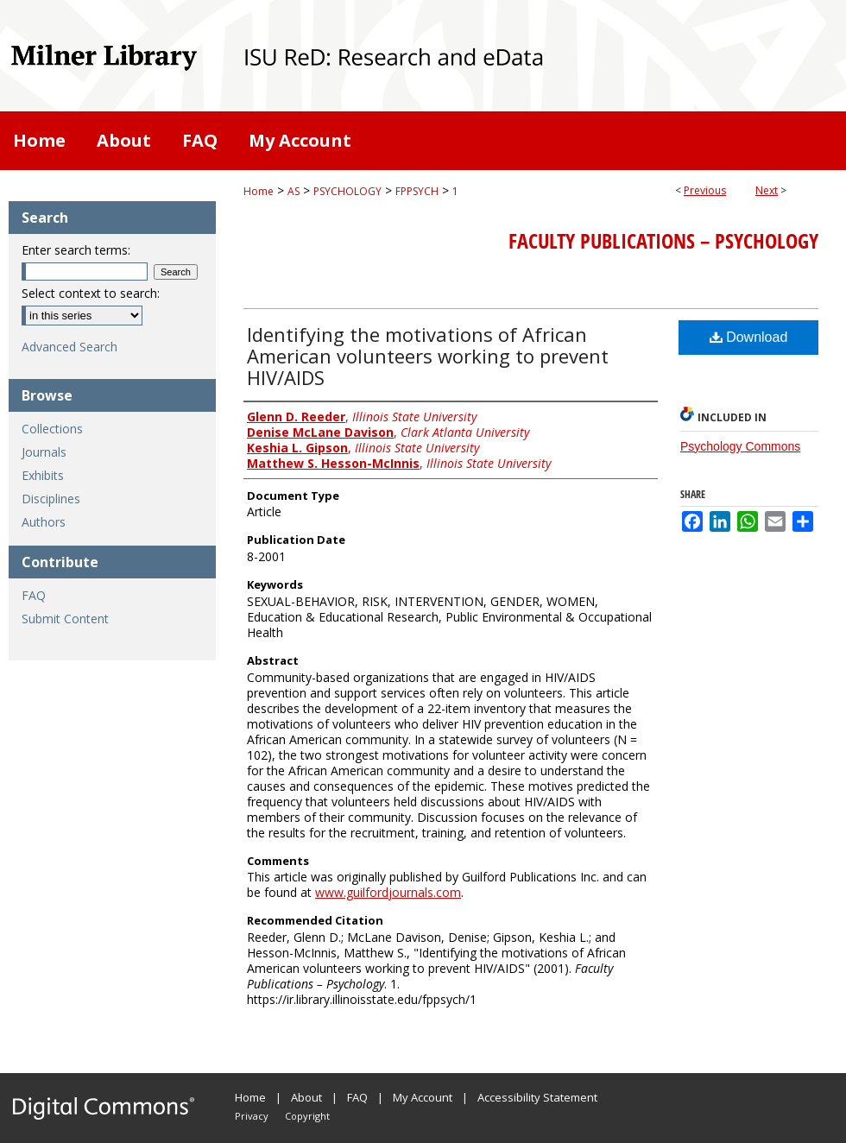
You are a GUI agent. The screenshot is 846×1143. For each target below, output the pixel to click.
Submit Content (65, 618)
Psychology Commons (740, 446)
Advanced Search (69, 346)
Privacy (251, 1115)
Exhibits (43, 475)
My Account (422, 1097)
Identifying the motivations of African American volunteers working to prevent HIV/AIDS (428, 355)
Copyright (307, 1115)
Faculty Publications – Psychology (663, 241)
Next (766, 190)
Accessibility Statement (537, 1097)
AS (293, 191)
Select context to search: (91, 293)
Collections (52, 428)
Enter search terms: (76, 250)
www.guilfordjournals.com (388, 892)
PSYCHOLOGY (347, 191)
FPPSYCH (417, 191)
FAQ (34, 595)
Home (258, 191)
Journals (44, 452)
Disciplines (51, 498)
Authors (44, 522)
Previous (705, 190)
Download (749, 337)
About (306, 1097)
